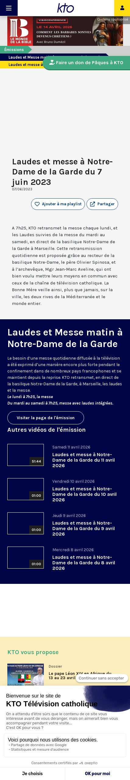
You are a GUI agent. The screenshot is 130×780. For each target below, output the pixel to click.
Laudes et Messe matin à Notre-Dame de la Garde (65, 338)
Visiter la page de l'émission (46, 417)
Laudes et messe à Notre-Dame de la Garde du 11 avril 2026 (83, 460)
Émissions (14, 49)
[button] (102, 204)
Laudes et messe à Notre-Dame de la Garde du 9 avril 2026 (83, 528)
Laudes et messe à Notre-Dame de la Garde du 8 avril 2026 (83, 562)
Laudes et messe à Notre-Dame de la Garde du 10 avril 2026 (84, 494)
